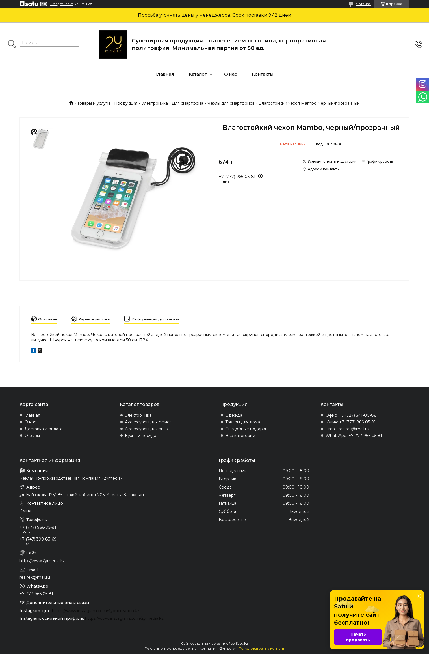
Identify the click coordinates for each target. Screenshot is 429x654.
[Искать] (12, 44)
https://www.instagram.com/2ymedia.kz (124, 618)
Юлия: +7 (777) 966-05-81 (351, 422)
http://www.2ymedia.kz (42, 560)
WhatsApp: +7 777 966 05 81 (354, 435)
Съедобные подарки (246, 428)
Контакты (263, 74)
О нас (230, 74)
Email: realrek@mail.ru (347, 428)
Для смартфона (187, 103)
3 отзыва (363, 4)
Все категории (240, 435)
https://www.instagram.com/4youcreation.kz (95, 610)
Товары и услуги (93, 103)
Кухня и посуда (140, 435)
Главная (164, 74)
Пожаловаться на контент (261, 648)
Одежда (233, 415)
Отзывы (32, 435)
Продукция (125, 103)
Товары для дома (242, 422)
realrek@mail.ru (35, 577)
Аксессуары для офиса (148, 422)
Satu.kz (242, 643)
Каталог (198, 74)
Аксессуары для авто (146, 428)
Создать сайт (61, 4)
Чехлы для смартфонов (231, 103)
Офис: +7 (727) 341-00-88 (351, 415)
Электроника (154, 103)
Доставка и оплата (43, 428)
